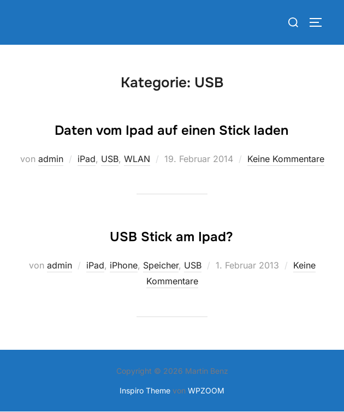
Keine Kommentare (285, 158)
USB (109, 158)
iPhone (124, 265)
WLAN (137, 158)
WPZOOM (206, 390)
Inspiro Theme (145, 390)
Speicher (161, 265)
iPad (87, 158)
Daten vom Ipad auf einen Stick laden (171, 130)
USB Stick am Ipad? (171, 237)
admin (50, 158)
